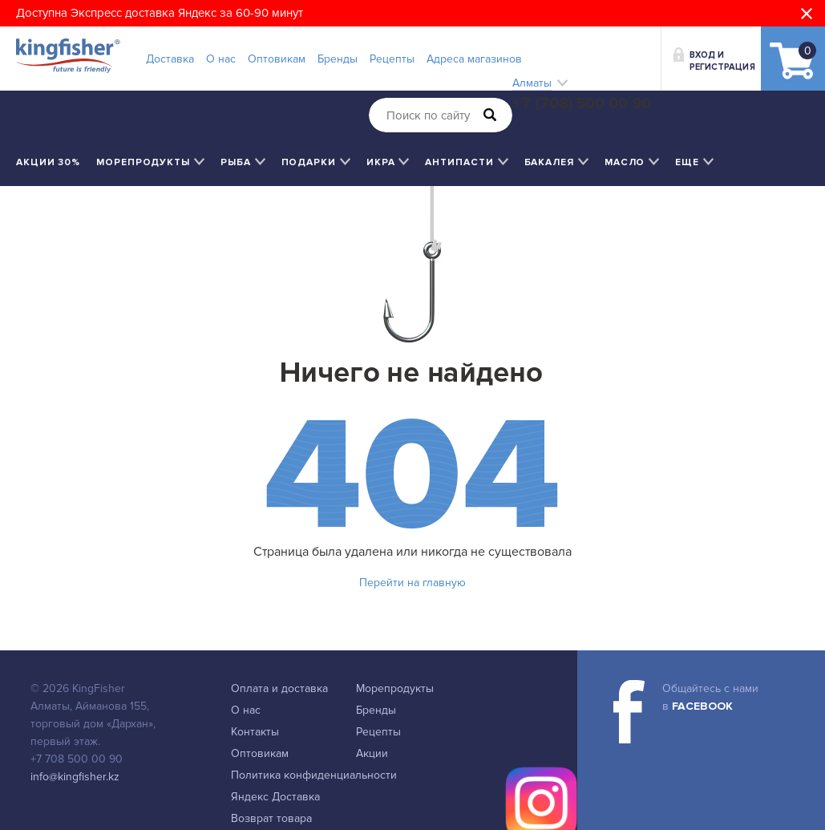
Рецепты (392, 59)
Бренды (337, 59)
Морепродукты (395, 688)
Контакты (255, 732)
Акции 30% (48, 162)
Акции (372, 753)
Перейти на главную (412, 582)
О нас (221, 59)
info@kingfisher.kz (74, 776)
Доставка (170, 59)
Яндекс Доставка (275, 797)
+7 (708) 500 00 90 (581, 103)
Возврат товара (271, 818)
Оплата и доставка (279, 688)
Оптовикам (276, 59)
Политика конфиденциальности (314, 775)
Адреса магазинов (474, 59)
